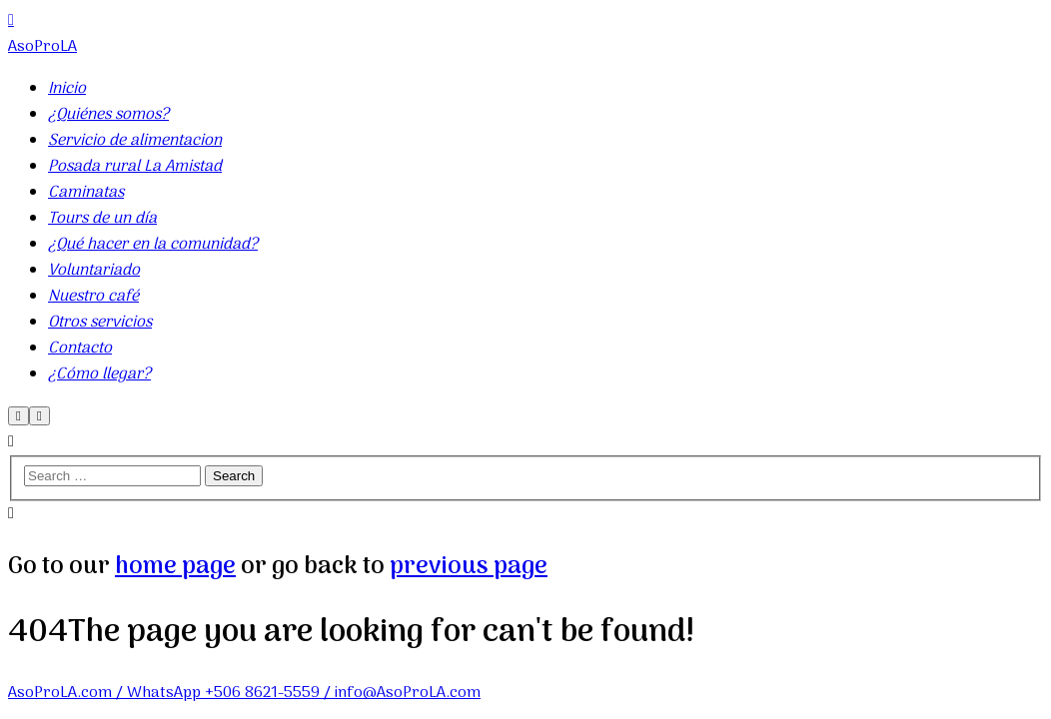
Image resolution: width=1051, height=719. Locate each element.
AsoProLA (42, 47)
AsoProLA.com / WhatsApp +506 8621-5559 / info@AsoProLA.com (244, 693)
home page (175, 566)
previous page (468, 566)
